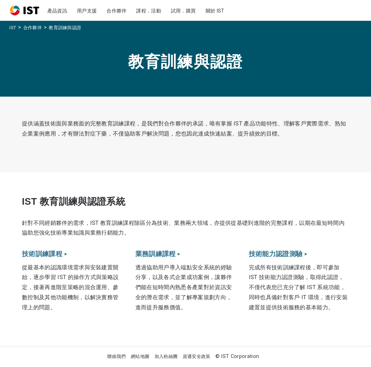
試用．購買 (183, 11)
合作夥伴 (116, 11)
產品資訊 (57, 11)
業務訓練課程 (157, 254)
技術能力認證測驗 (278, 254)
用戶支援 (87, 11)
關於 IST (215, 11)
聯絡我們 (116, 356)
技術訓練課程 (44, 254)
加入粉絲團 (166, 356)
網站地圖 (140, 356)
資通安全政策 (197, 356)
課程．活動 (148, 11)
